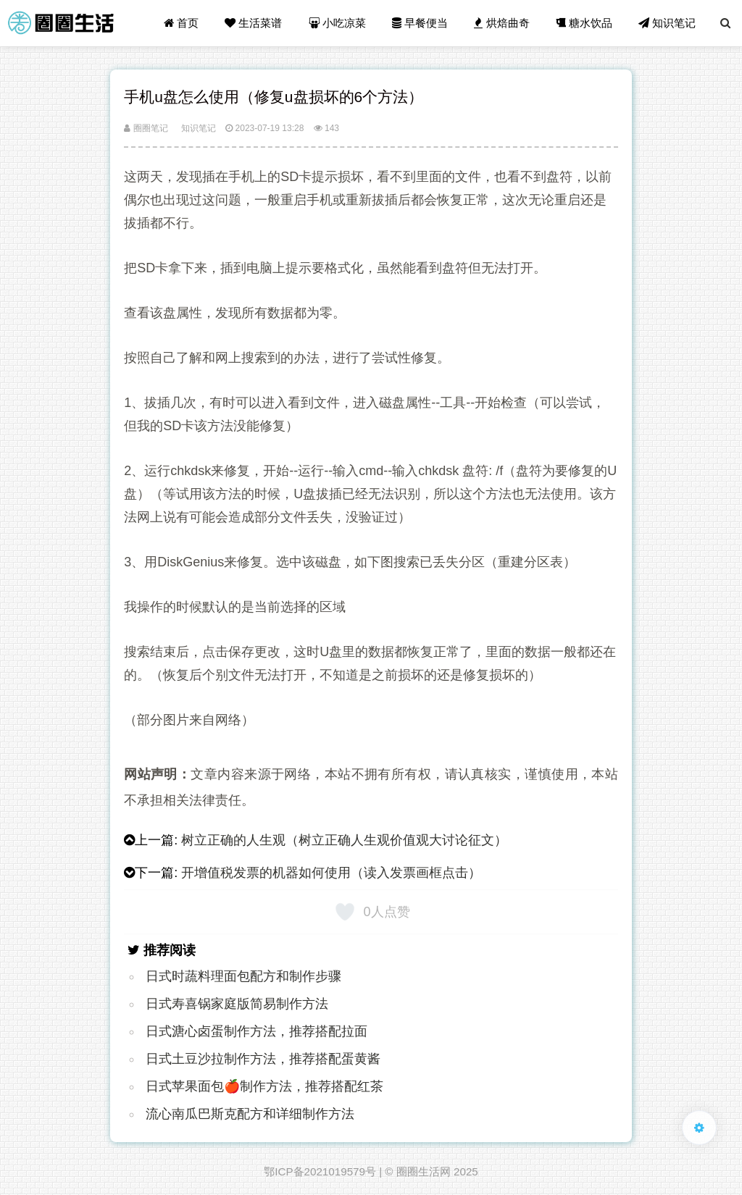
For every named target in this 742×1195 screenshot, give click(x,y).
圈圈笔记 (145, 128)
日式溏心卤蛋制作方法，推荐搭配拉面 (256, 1031)
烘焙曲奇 (501, 23)
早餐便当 (420, 23)
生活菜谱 (253, 23)
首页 (181, 23)
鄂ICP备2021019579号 (320, 1171)
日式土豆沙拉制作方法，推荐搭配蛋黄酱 (263, 1059)
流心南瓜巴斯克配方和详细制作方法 (250, 1114)
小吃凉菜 (337, 23)
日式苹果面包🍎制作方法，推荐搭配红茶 (264, 1086)
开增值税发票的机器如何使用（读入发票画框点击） (331, 872)
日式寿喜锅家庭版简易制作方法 (237, 1004)
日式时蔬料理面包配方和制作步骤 (243, 976)
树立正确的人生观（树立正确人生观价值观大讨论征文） (344, 840)
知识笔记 (667, 23)
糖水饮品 (584, 23)
